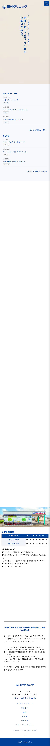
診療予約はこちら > (25, 742)
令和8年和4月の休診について (14, 142)
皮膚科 (25, 716)
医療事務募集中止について (13, 119)
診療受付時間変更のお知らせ (14, 162)
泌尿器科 (25, 708)
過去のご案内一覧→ (38, 130)
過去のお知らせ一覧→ (37, 171)
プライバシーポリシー (24, 725)
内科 (25, 712)
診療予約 (25, 721)
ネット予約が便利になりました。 (16, 110)
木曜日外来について (10, 100)
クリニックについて (25, 704)
